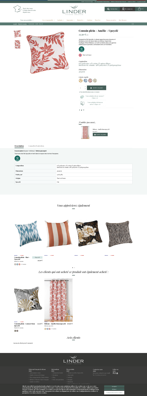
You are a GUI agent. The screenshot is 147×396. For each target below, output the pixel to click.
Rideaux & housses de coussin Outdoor (79, 384)
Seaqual (70, 379)
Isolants (70, 377)
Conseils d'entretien (36, 146)
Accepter (114, 386)
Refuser (114, 389)
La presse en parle (141, 1)
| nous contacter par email (101, 373)
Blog (53, 377)
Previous (15, 238)
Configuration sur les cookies (114, 392)
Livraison (55, 375)
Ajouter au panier (96, 88)
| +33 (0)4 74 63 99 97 (99, 375)
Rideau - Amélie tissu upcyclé (101, 129)
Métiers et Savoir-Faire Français (118, 1)
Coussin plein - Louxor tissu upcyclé (24, 325)
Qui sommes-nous (35, 373)
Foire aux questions (58, 379)
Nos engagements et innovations (102, 1)
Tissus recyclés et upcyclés (75, 373)
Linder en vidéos (132, 1)
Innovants (70, 375)
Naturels (70, 382)
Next (132, 238)
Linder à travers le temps (87, 1)
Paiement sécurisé (57, 373)
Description (19, 146)
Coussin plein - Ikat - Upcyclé (22, 258)
